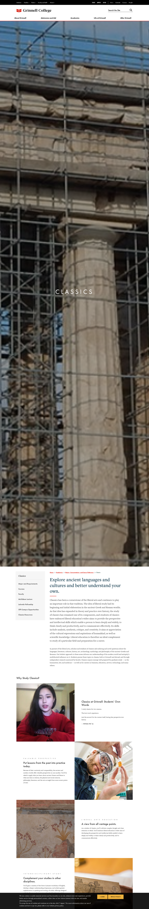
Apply (99, 2)
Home (52, 573)
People (131, 2)
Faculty (21, 595)
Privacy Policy (116, 897)
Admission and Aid (49, 18)
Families (26, 2)
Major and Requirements (27, 585)
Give (104, 2)
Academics (75, 18)
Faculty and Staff (42, 2)
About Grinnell (22, 18)
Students (19, 2)
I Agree (102, 897)
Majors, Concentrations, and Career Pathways (79, 573)
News (111, 2)
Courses (21, 590)
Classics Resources (25, 616)
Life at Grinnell (100, 18)
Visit (93, 2)
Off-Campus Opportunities (28, 611)
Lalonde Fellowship (25, 605)
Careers (124, 2)
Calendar (117, 2)
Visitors (33, 2)
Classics (22, 577)
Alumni (52, 2)
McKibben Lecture (25, 600)
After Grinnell (125, 18)
